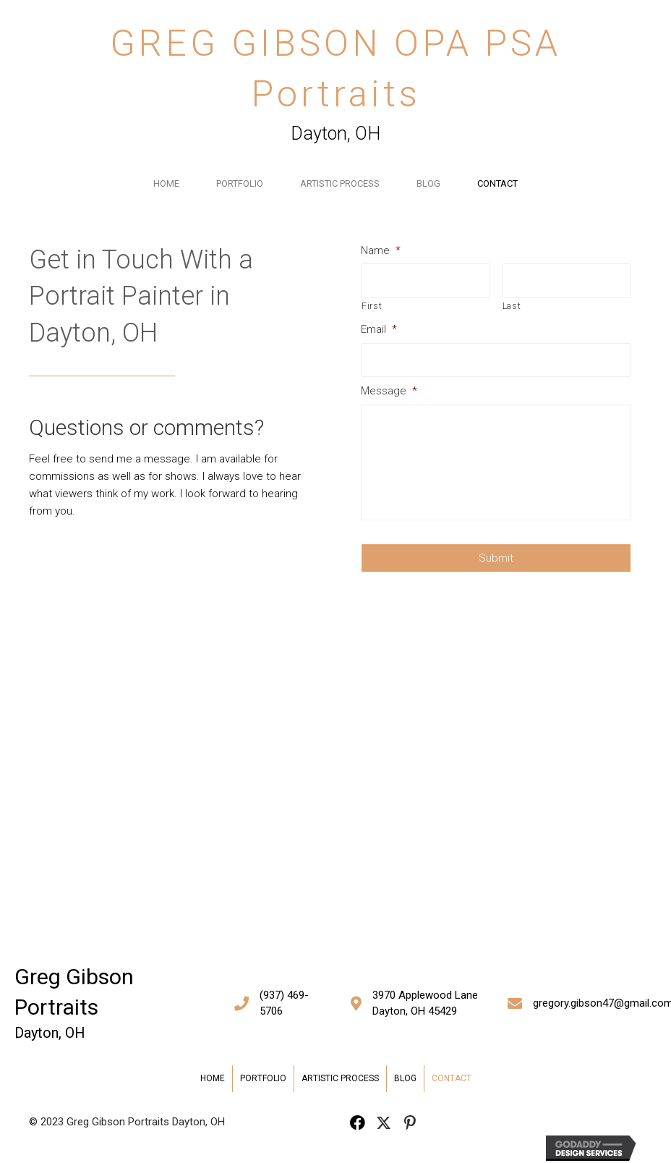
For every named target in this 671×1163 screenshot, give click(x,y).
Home (166, 183)
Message (392, 390)
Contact (497, 183)
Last (514, 306)
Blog (428, 183)
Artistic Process (340, 183)
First (374, 306)
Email (382, 329)
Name (383, 250)
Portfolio (239, 183)
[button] (357, 1122)
